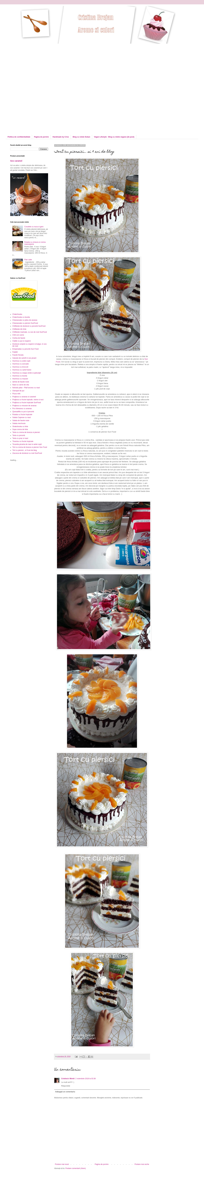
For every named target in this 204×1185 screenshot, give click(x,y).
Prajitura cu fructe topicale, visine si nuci (27, 400)
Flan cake (28, 260)
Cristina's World (67, 1079)
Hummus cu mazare (20, 379)
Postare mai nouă (62, 1164)
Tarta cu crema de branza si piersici (26, 432)
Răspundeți (65, 1086)
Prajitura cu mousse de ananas (24, 406)
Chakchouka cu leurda (21, 317)
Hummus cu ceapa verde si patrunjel (26, 373)
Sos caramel (16, 161)
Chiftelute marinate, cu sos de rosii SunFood (29, 332)
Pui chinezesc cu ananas (22, 409)
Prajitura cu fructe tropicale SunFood (26, 403)
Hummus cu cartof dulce (21, 370)
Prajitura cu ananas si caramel (24, 397)
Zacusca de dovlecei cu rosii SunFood (27, 453)
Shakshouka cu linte (20, 426)
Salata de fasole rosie (20, 420)
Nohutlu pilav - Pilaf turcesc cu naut (26, 388)
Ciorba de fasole (18, 338)
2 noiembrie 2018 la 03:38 (85, 1079)
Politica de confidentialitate (19, 137)
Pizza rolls (16, 394)
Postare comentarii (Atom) (75, 1168)
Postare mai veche (142, 1164)
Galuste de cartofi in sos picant (24, 358)
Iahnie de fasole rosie (20, 382)
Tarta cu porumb (18, 435)
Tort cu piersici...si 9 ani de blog (24, 450)
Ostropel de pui (18, 391)
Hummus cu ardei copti (21, 361)
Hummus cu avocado (20, 364)
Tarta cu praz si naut (20, 438)
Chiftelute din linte (19, 329)
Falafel (15, 352)
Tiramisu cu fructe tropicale (22, 441)
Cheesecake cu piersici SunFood (25, 323)
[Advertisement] (34, 64)
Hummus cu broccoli (20, 367)
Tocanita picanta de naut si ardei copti (27, 444)
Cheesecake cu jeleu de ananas (24, 320)
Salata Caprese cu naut (21, 417)
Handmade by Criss (61, 137)
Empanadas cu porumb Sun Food (25, 349)
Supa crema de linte (20, 429)
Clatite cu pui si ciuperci (21, 341)
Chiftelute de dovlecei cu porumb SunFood (28, 326)
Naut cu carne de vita (20, 385)
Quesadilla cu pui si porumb (23, 412)
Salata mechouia (18, 423)
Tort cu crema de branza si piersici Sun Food (29, 447)
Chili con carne (18, 335)
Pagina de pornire (41, 137)
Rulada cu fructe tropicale (22, 414)
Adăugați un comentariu (65, 1092)
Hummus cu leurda (19, 376)
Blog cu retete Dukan (81, 137)
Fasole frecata (17, 355)
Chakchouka (17, 314)
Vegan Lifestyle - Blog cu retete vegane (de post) (114, 137)
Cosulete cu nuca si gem (33, 227)
